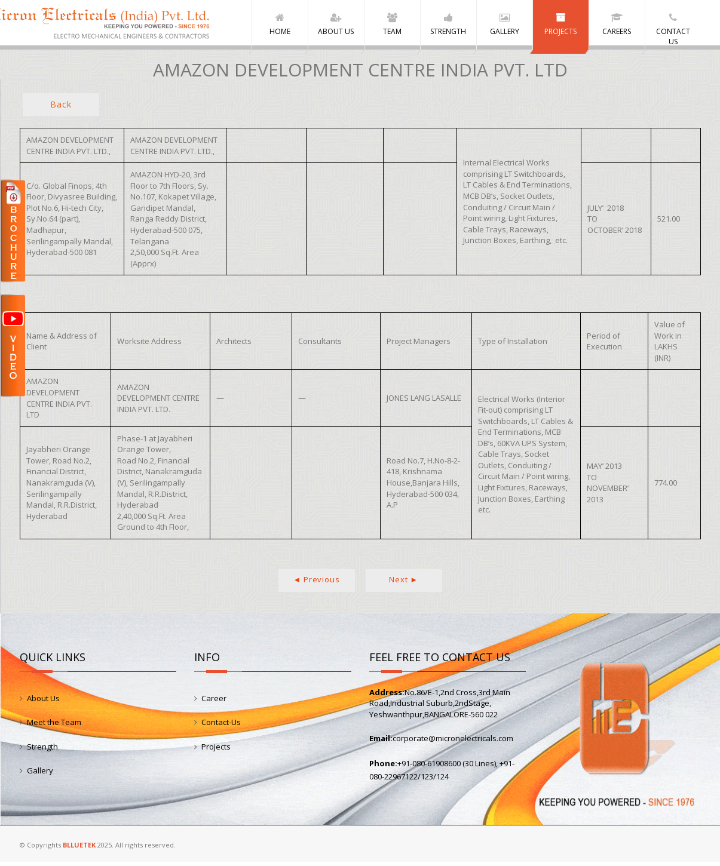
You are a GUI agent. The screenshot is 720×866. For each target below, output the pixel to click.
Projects (216, 750)
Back (60, 108)
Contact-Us (221, 726)
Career (213, 702)
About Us (43, 702)
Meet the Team (54, 726)
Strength (42, 750)
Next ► (403, 583)
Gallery (40, 774)
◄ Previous (316, 583)
